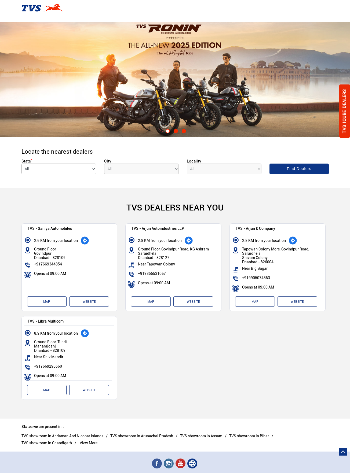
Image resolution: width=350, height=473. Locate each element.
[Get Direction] (85, 240)
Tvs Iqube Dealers (344, 111)
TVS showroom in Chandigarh (46, 443)
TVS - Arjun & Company (255, 228)
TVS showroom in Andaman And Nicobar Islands (62, 436)
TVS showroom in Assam (201, 436)
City (107, 161)
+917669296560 (48, 366)
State (26, 161)
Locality (194, 161)
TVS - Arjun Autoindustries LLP (158, 228)
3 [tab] (183, 130)
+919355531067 (152, 273)
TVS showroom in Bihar (249, 436)
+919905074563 (256, 278)
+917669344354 (48, 264)
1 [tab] (167, 130)
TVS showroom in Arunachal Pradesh (141, 436)
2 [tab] (175, 130)
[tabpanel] (175, 79)
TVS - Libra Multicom (46, 321)
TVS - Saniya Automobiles (50, 228)
